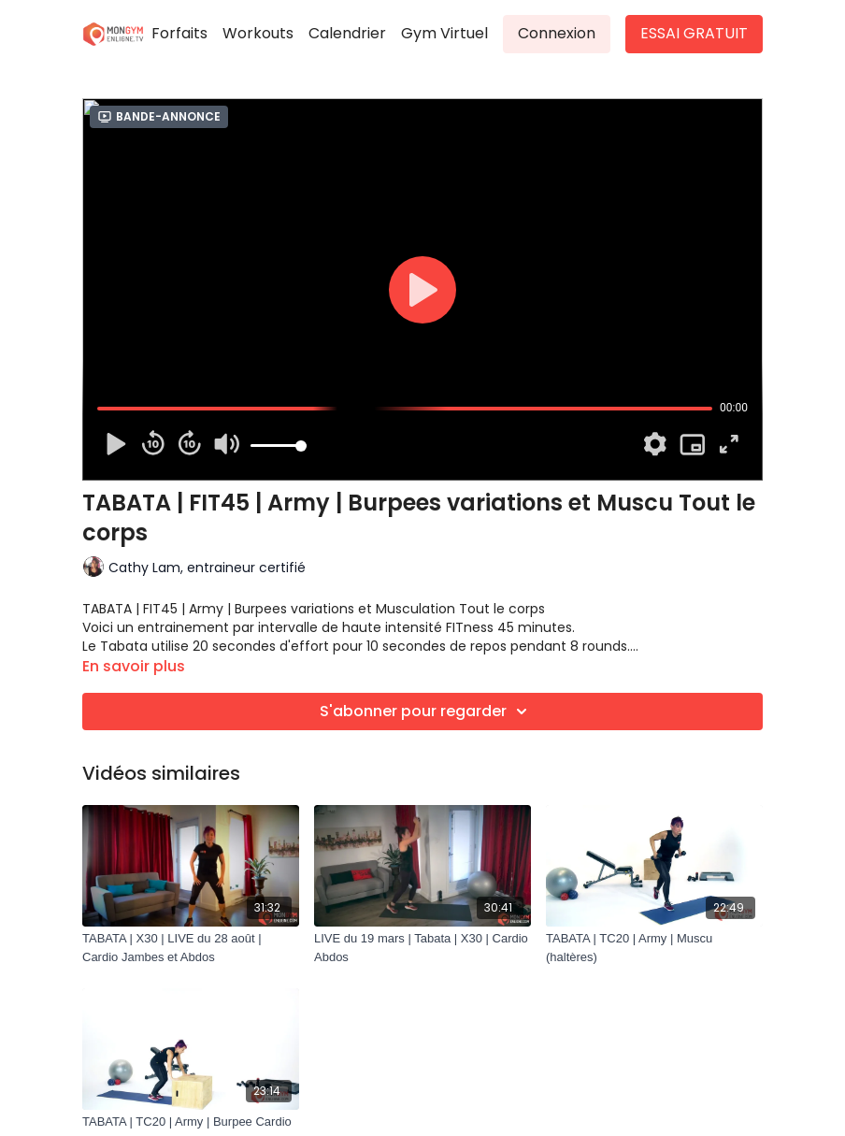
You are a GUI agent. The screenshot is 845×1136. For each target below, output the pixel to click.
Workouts (258, 33)
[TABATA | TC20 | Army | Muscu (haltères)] (654, 947)
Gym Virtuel (444, 33)
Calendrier (347, 33)
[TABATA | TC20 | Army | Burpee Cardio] (190, 1122)
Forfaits (179, 33)
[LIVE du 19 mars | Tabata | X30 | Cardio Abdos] (422, 947)
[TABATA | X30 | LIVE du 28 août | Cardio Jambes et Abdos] (190, 947)
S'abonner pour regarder (426, 711)
